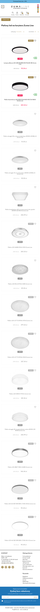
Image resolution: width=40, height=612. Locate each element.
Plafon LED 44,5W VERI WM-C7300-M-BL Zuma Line (20, 503)
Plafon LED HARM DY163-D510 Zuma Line (20, 247)
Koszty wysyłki (26, 557)
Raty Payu (25, 559)
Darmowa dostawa (27, 569)
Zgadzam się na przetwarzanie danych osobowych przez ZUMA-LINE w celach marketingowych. (20, 601)
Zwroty (24, 579)
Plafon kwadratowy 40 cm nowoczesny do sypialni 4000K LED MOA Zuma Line (20, 210)
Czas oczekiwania (27, 564)
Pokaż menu (6, 19)
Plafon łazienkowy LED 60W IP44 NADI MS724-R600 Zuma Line (20, 100)
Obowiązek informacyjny (29, 583)
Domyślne (19, 31)
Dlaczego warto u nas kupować (28, 567)
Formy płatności (27, 556)
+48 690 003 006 (6, 561)
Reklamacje (25, 581)
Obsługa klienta (27, 553)
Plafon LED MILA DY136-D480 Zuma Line (20, 284)
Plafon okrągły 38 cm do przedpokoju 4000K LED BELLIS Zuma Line (20, 137)
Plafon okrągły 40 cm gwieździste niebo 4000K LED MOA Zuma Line (20, 430)
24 (35, 31)
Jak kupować (26, 562)
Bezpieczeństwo (27, 561)
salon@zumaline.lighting (7, 562)
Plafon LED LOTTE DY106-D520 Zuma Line (20, 357)
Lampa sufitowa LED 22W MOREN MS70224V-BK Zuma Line (20, 63)
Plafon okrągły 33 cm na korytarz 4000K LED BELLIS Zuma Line (20, 173)
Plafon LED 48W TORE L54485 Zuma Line (20, 467)
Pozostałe (25, 573)
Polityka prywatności (28, 578)
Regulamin (25, 576)
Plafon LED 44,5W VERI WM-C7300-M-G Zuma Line (20, 540)
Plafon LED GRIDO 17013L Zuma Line (20, 394)
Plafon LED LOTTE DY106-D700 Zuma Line (20, 320)
